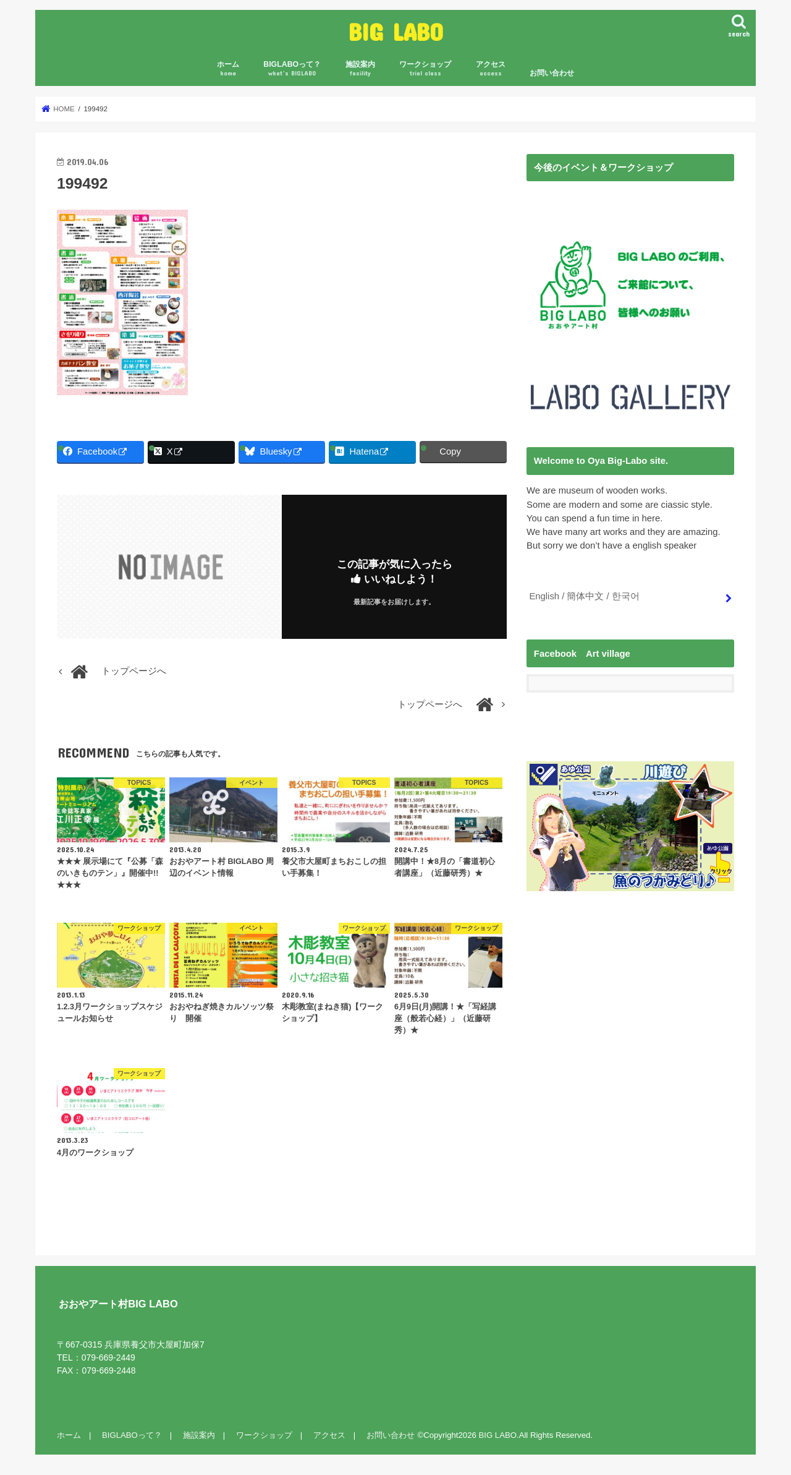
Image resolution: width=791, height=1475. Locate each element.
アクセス (490, 69)
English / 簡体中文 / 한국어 (584, 596)
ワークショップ (425, 69)
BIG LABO (396, 31)
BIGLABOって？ (292, 69)
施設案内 (360, 69)
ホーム (228, 69)
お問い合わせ (552, 73)
